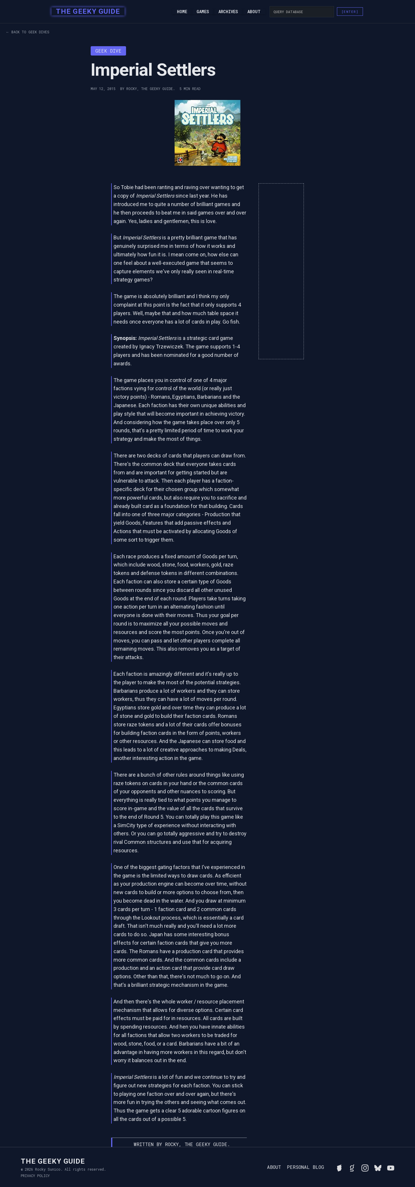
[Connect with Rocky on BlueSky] (377, 1167)
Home (182, 11)
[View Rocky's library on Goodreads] (352, 1167)
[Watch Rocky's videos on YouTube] (390, 1167)
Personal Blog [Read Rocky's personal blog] (305, 1167)
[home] (86, 11)
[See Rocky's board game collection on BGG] (339, 1167)
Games (203, 11)
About (254, 11)
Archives (228, 11)
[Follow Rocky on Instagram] (364, 1167)
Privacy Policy (35, 1175)
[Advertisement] (281, 271)
